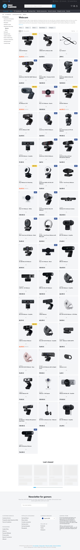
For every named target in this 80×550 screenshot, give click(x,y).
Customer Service (73, 1)
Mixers (6, 30)
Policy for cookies (49, 545)
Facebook (43, 525)
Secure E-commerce (7, 537)
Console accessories (26, 522)
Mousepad (6, 22)
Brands (68, 11)
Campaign (6, 11)
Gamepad (6, 32)
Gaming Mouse (25, 518)
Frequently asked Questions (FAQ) (10, 520)
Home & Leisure (52, 11)
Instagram (43, 529)
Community (63, 1)
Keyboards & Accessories (9, 18)
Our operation (36, 545)
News (11, 11)
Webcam (24, 14)
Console (25, 11)
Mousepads (24, 528)
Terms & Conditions (6, 522)
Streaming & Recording (17, 14)
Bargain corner (61, 11)
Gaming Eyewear (7, 41)
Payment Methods (6, 533)
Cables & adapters (7, 35)
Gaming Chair (32, 11)
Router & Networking (8, 37)
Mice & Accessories (7, 20)
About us (4, 531)
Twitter (42, 527)
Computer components (8, 39)
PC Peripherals (18, 11)
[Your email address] (34, 505)
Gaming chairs (25, 524)
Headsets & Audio (7, 24)
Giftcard (56, 1)
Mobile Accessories (42, 11)
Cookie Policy (5, 529)
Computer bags (7, 43)
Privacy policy (5, 535)
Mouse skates (25, 520)
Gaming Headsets (26, 526)
